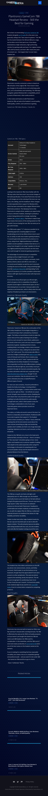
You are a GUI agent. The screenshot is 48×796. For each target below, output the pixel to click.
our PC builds (23, 35)
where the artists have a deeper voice (18, 374)
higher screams (34, 354)
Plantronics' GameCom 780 (32, 33)
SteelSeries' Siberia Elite (20, 269)
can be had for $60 (31, 644)
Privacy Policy (30, 782)
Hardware (21, 12)
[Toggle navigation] (40, 2)
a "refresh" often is (19, 218)
